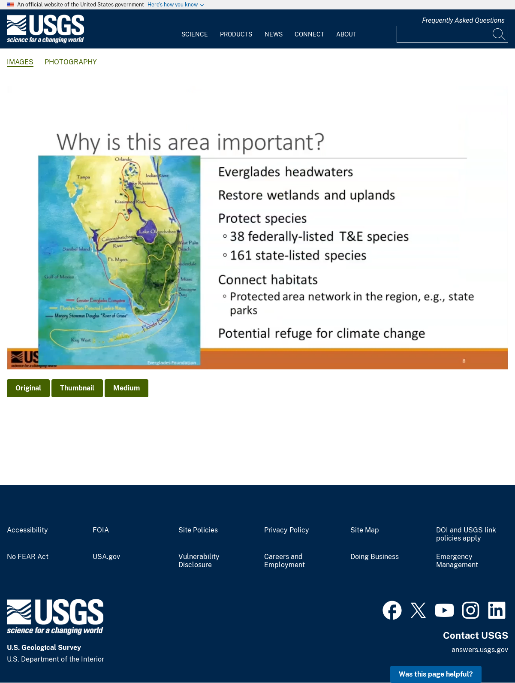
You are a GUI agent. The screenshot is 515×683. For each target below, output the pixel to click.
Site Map (364, 530)
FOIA (101, 530)
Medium (126, 388)
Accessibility (27, 530)
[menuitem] (194, 29)
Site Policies (198, 530)
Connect (309, 34)
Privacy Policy (286, 530)
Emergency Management (457, 561)
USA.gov (106, 557)
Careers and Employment (284, 561)
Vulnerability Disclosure (199, 561)
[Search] (499, 34)
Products (236, 34)
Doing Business (374, 557)
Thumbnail (77, 388)
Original (28, 388)
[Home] (45, 41)
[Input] (452, 34)
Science (194, 34)
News (274, 34)
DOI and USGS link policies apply (466, 534)
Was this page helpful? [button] (436, 674)
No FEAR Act (27, 557)
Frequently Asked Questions (463, 20)
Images (20, 62)
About (346, 34)
